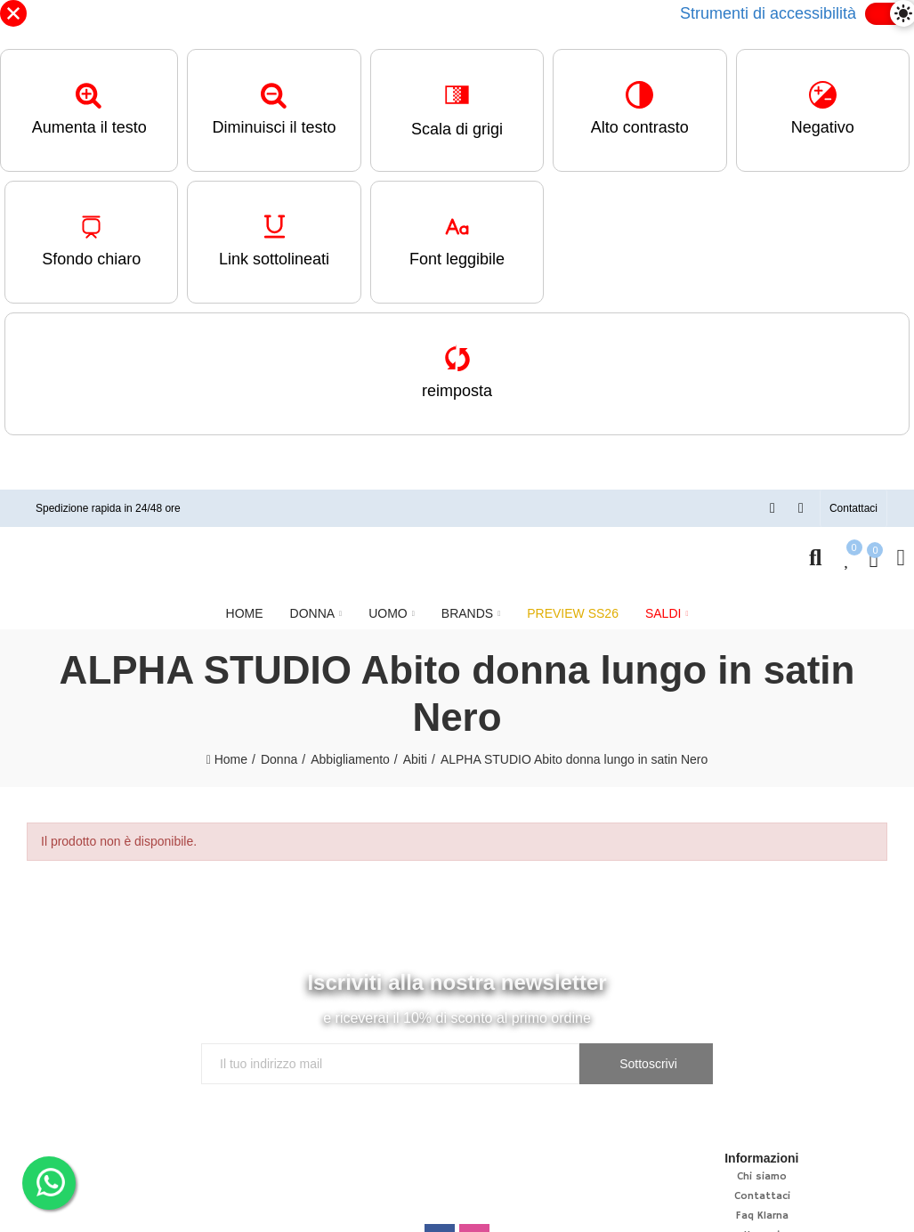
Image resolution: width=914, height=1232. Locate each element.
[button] (853, 508)
